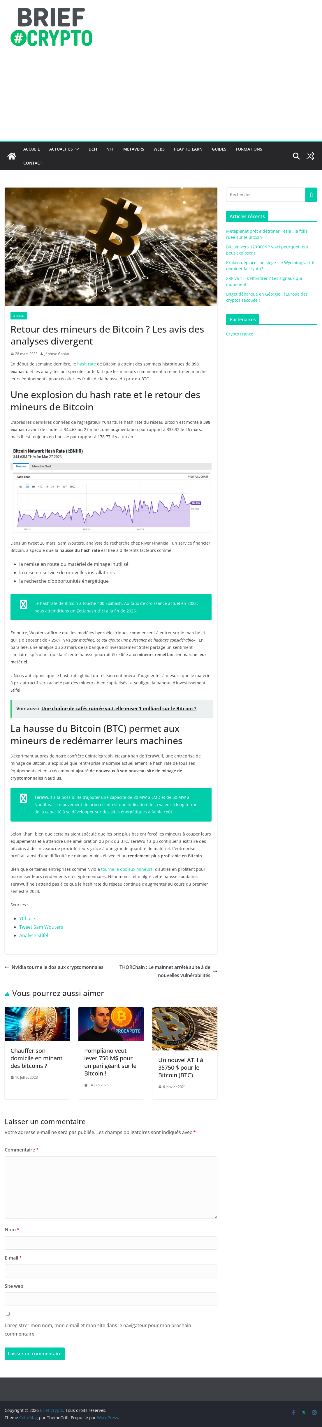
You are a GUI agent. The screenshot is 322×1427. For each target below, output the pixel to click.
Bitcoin (18, 316)
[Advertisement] (161, 97)
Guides (219, 149)
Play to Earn (188, 149)
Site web (14, 1286)
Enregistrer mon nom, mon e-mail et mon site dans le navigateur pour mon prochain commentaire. (98, 1329)
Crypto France (239, 334)
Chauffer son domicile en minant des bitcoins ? (36, 1058)
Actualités (61, 149)
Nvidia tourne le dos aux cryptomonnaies (54, 967)
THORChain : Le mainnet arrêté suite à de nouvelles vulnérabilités (168, 971)
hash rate (86, 364)
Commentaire (22, 1150)
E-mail (13, 1258)
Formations (249, 149)
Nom (12, 1229)
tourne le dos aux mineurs (127, 869)
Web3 (159, 149)
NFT (110, 149)
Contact (32, 163)
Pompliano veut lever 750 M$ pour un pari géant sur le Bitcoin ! (110, 1062)
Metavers (133, 149)
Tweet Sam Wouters (41, 927)
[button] (76, 149)
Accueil (31, 149)
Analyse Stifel (33, 935)
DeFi (93, 149)
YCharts (27, 918)
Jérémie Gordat (57, 353)
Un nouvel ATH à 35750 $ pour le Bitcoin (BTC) (180, 1067)
